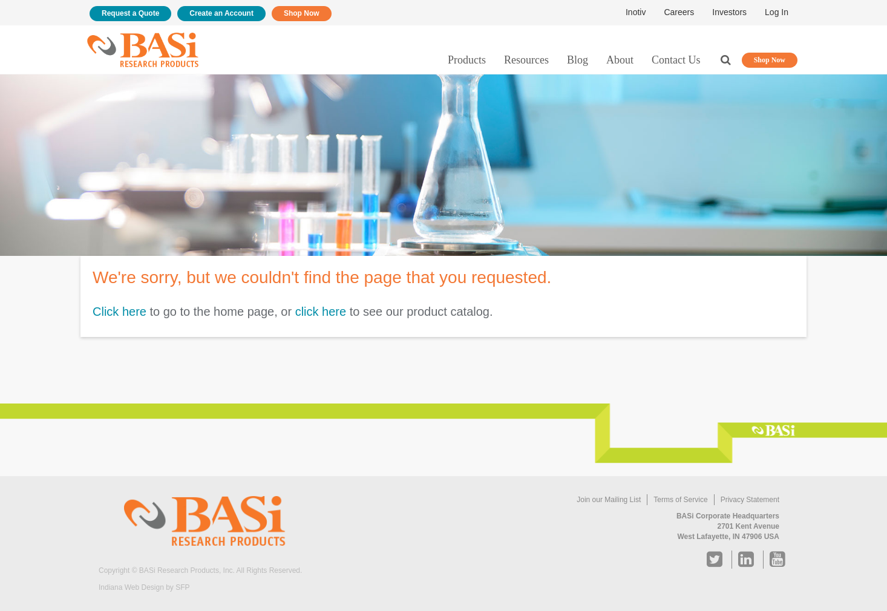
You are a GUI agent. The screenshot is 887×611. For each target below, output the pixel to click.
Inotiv (636, 12)
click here (320, 311)
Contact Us (676, 60)
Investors (729, 12)
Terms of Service (680, 499)
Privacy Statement (750, 499)
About (619, 60)
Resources (526, 60)
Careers (679, 12)
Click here (119, 311)
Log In (776, 12)
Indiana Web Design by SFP (144, 587)
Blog (577, 60)
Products (467, 60)
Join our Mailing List (609, 499)
